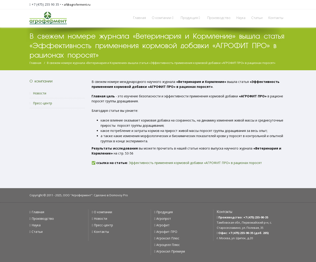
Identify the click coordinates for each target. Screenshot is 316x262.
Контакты (275, 17)
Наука (240, 17)
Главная (139, 17)
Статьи (257, 17)
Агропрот (163, 218)
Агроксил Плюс (167, 238)
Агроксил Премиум (170, 251)
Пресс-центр (41, 103)
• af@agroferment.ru (76, 4)
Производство (219, 17)
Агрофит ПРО (166, 231)
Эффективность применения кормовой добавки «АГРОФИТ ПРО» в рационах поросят (195, 163)
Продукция (191, 17)
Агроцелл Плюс (168, 245)
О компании (163, 17)
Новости (38, 93)
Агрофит (163, 225)
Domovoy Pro (118, 195)
